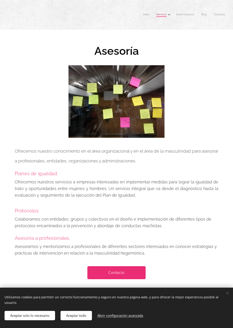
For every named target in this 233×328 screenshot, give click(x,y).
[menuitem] (194, 15)
